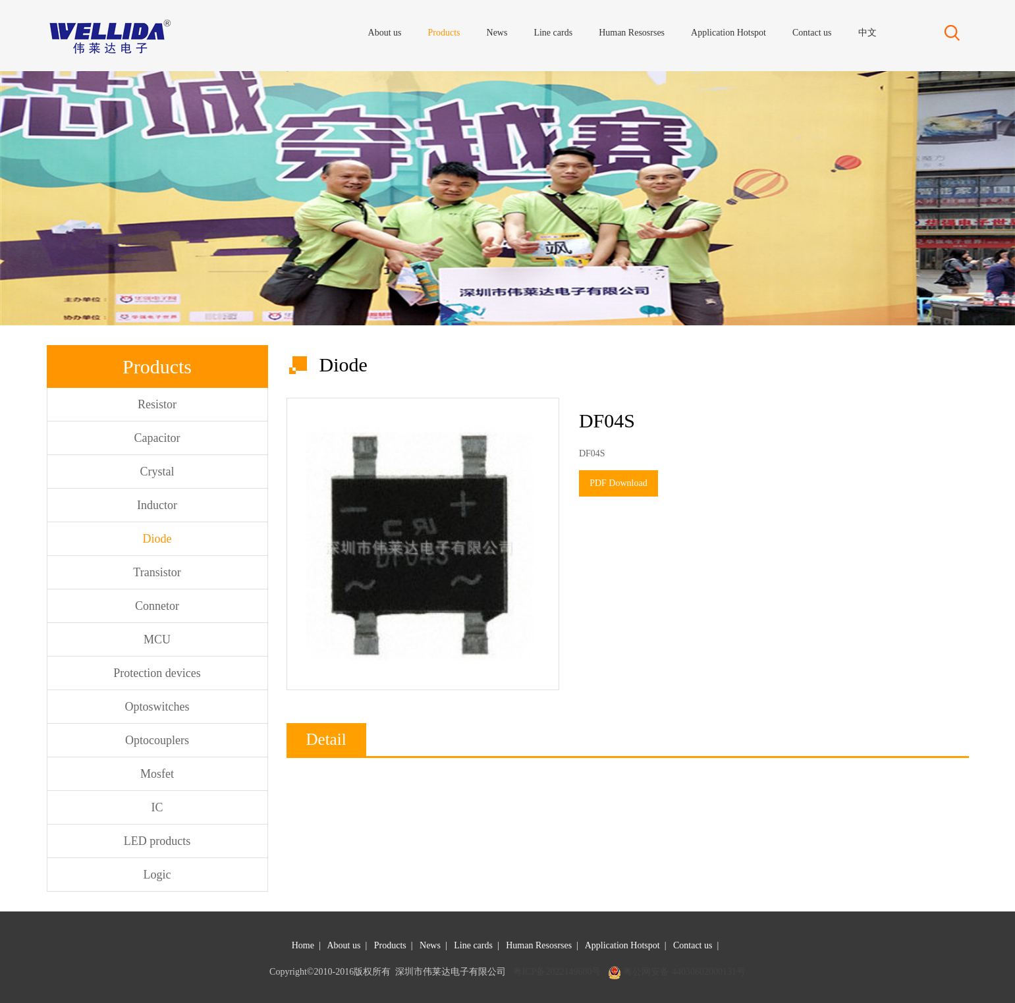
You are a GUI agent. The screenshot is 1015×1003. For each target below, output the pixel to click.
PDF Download (618, 483)
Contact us (693, 945)
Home (303, 945)
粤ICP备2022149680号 (557, 972)
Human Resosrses (539, 945)
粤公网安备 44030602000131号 (684, 972)
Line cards (473, 945)
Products (390, 945)
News (430, 945)
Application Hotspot (622, 945)
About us (343, 945)
